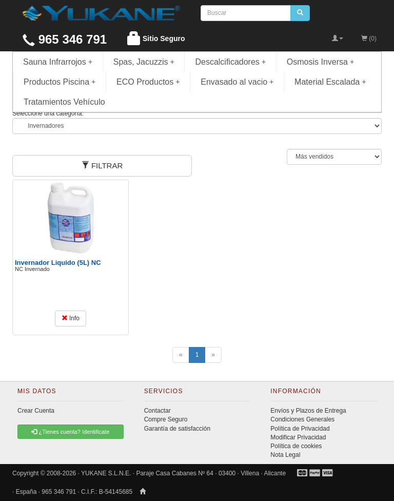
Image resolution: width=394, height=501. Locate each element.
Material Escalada (330, 82)
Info (71, 318)
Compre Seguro (166, 419)
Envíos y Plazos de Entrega (308, 410)
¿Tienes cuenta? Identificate (70, 432)
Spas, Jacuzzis (143, 62)
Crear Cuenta (35, 410)
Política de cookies (296, 446)
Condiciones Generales (302, 419)
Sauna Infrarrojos (57, 62)
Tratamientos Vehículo (64, 102)
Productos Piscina (59, 82)
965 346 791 (65, 39)
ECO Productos (148, 82)
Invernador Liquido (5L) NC (58, 262)
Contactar (157, 410)
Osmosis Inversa (320, 62)
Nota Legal (285, 454)
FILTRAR (102, 165)
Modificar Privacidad (298, 437)
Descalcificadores (230, 62)
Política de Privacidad (299, 428)
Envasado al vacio (237, 82)
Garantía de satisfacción (177, 428)
